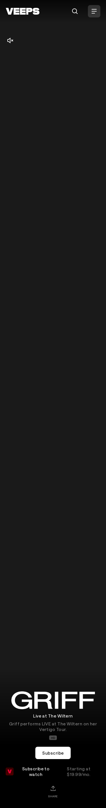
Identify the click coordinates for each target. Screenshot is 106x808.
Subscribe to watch (53, 771)
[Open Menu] (94, 11)
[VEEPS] (23, 11)
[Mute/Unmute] (10, 40)
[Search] (75, 11)
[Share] (52, 791)
